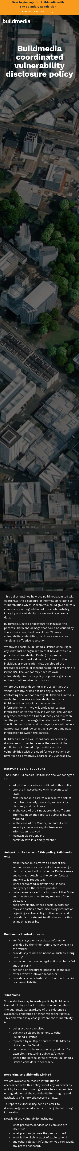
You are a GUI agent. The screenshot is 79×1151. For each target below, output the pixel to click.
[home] (16, 21)
